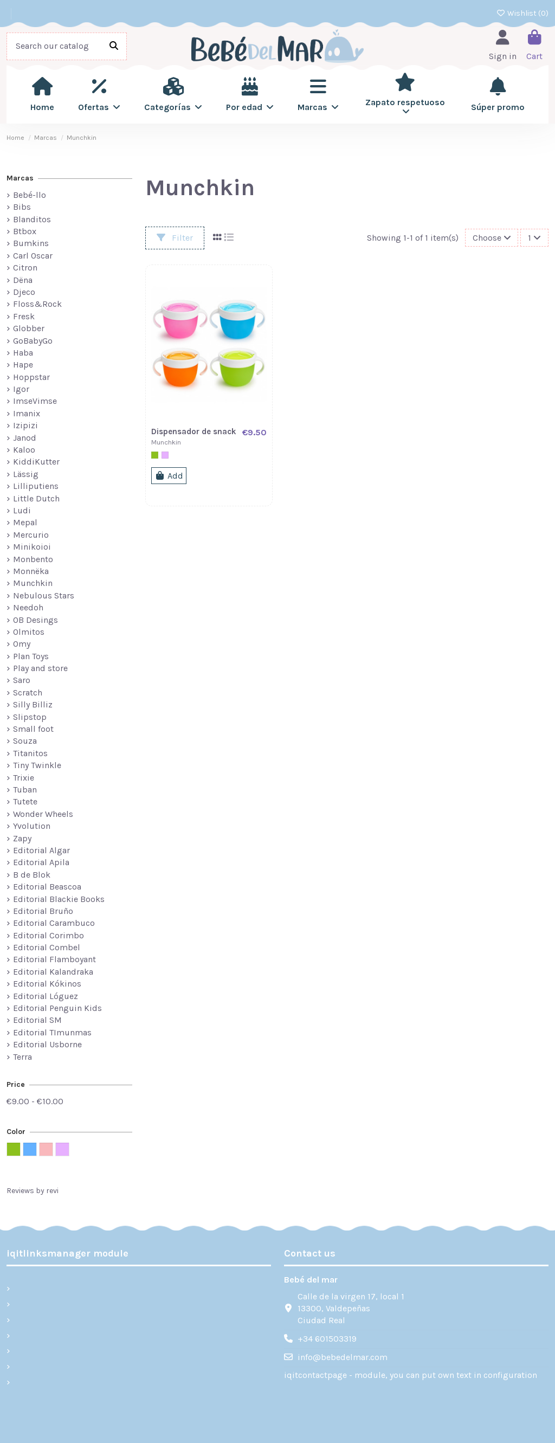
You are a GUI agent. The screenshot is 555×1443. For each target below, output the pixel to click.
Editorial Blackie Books (59, 899)
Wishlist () (522, 13)
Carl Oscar (33, 255)
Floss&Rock (37, 304)
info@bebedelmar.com (343, 1357)
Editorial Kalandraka (53, 972)
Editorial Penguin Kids (57, 1008)
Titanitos (30, 753)
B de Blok (31, 874)
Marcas (20, 178)
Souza (25, 741)
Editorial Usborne (47, 1044)
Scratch (27, 692)
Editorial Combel (46, 947)
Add (168, 476)
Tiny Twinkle (37, 765)
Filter (175, 238)
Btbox (24, 231)
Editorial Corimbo (48, 935)
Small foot (33, 729)
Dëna (23, 280)
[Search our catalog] (114, 47)
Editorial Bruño (43, 911)
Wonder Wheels (43, 814)
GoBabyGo (33, 341)
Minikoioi (32, 547)
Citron (25, 267)
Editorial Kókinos (47, 983)
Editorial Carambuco (54, 923)
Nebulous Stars (43, 595)
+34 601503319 (327, 1339)
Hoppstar (31, 377)
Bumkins (31, 243)
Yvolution (31, 826)
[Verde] (154, 455)
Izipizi (25, 425)
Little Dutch (36, 498)
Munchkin (33, 583)
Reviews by (33, 1190)
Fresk (24, 316)
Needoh (28, 607)
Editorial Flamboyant (54, 959)
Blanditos (32, 219)
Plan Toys (31, 656)
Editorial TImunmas (52, 1032)
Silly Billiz (33, 704)
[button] (99, 94)
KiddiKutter (36, 461)
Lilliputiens (36, 486)
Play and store (40, 668)
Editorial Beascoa (47, 886)
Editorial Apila (41, 862)
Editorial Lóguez (45, 996)
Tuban (25, 789)
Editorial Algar (41, 850)
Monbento (33, 559)
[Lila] (165, 455)
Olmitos (28, 632)
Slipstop (30, 717)
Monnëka (31, 571)
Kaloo (24, 450)
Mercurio (31, 535)
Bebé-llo (29, 195)
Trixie (23, 777)
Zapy (22, 838)
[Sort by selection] (492, 237)
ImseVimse (35, 401)
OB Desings (35, 620)
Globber (28, 328)
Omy (21, 644)
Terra (22, 1057)
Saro (21, 680)
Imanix (26, 413)
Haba (23, 352)
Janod (24, 438)
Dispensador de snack (193, 431)
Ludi (22, 510)
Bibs (22, 207)
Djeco (24, 292)
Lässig (25, 474)
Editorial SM (37, 1020)
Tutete (25, 801)
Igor (21, 389)
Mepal (25, 522)
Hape (23, 364)
